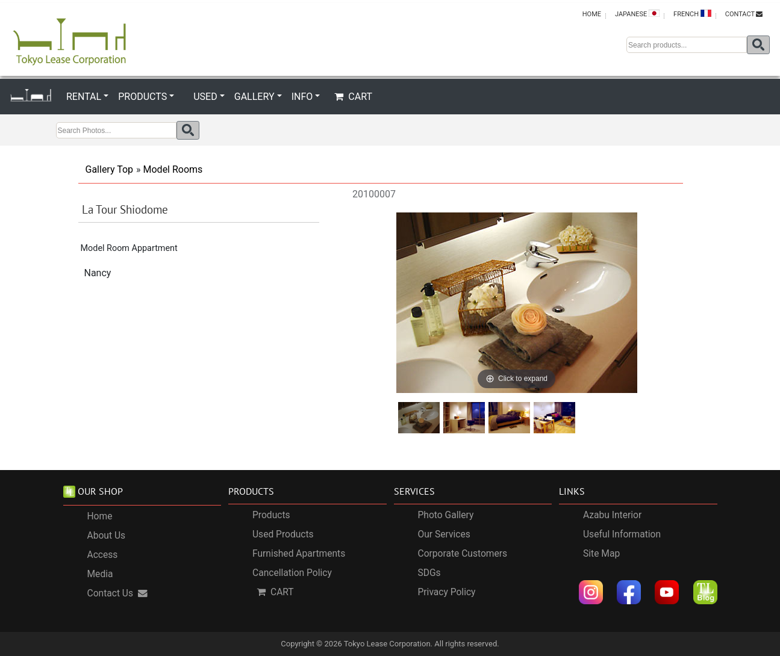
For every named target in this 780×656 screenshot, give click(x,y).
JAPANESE (637, 14)
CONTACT (744, 14)
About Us (106, 535)
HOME (591, 14)
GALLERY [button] (254, 96)
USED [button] (205, 96)
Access (102, 554)
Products (271, 515)
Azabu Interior (612, 515)
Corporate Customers (463, 554)
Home (100, 516)
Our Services (444, 535)
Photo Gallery (446, 515)
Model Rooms (173, 169)
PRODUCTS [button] (142, 96)
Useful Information (622, 535)
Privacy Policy (447, 592)
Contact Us (117, 593)
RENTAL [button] (83, 96)
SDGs (429, 573)
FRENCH (692, 14)
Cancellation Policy (292, 573)
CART (353, 96)
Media (100, 574)
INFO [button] (302, 96)
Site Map (601, 554)
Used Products (283, 535)
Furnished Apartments (298, 554)
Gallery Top (110, 169)
